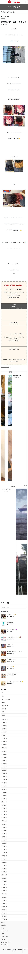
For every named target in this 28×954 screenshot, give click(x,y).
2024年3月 (4, 802)
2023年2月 (4, 843)
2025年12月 (4, 735)
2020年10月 (4, 890)
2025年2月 (4, 767)
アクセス (3, 933)
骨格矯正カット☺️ (11, 659)
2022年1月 (4, 871)
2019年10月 (4, 897)
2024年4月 (4, 798)
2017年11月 (4, 916)
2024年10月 (4, 779)
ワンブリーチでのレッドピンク (14, 652)
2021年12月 (4, 875)
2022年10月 (4, 856)
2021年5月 (4, 881)
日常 (3, 712)
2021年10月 (4, 878)
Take (3, 18)
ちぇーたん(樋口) (6, 699)
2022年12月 (4, 849)
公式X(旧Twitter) (5, 945)
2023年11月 (4, 814)
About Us (3, 925)
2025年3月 (4, 763)
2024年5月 (4, 795)
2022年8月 (4, 862)
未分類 (3, 715)
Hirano (3, 693)
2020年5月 (4, 894)
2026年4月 (4, 722)
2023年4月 (4, 837)
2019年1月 (4, 903)
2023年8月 (4, 824)
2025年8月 (4, 748)
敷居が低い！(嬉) (17, 375)
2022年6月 (4, 868)
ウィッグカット (4, 931)
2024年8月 (4, 786)
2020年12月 (4, 887)
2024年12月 (4, 773)
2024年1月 (4, 808)
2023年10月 (4, 817)
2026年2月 (4, 729)
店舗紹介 (4, 708)
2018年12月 (4, 906)
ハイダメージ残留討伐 (12, 674)
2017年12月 (4, 913)
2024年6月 (4, 792)
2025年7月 (4, 751)
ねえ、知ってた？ (6, 489)
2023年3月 (4, 840)
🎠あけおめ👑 (10, 666)
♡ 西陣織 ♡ (10, 644)
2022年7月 (4, 865)
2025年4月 (4, 760)
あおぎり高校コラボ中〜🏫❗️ (14, 637)
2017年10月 (4, 919)
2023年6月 (4, 830)
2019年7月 (4, 900)
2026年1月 (4, 732)
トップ (2, 922)
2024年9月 (4, 783)
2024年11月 (4, 776)
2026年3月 (4, 725)
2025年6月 (4, 754)
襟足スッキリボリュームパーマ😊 (15, 681)
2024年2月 (4, 805)
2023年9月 (4, 821)
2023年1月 (4, 846)
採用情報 (3, 939)
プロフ (11, 41)
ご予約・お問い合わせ (6, 942)
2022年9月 (4, 859)
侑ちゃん (4, 702)
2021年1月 (4, 884)
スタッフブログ (4, 936)
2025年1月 (4, 770)
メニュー (3, 928)
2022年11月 (4, 852)
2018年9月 (4, 910)
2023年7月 (4, 827)
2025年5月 (4, 757)
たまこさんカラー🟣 (12, 629)
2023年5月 (4, 833)
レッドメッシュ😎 (11, 614)
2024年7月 (4, 789)
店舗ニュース (5, 705)
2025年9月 (4, 744)
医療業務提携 (10, 622)
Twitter (16, 41)
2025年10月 (4, 741)
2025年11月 (4, 738)
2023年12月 (4, 811)
